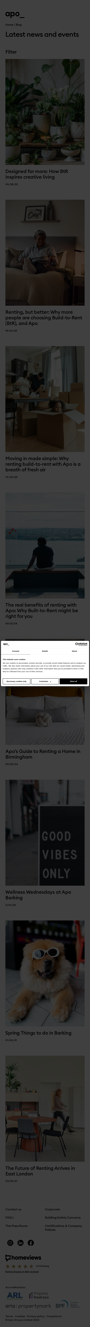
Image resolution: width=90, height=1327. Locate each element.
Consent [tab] (15, 651)
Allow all (73, 681)
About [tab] (74, 651)
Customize (45, 681)
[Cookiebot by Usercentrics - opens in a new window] (77, 644)
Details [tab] (45, 651)
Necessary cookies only (16, 681)
